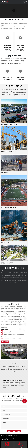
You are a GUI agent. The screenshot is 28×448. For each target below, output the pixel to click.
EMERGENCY (5, 173)
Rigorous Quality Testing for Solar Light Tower (7, 78)
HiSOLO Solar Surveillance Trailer (7, 46)
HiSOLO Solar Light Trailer (20, 46)
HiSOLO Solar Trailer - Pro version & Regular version (20, 78)
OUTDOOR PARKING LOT (9, 124)
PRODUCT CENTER (14, 19)
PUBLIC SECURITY (7, 263)
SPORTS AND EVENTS (8, 207)
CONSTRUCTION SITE (8, 151)
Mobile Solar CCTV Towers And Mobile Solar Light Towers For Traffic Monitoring (14, 382)
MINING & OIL (5, 243)
